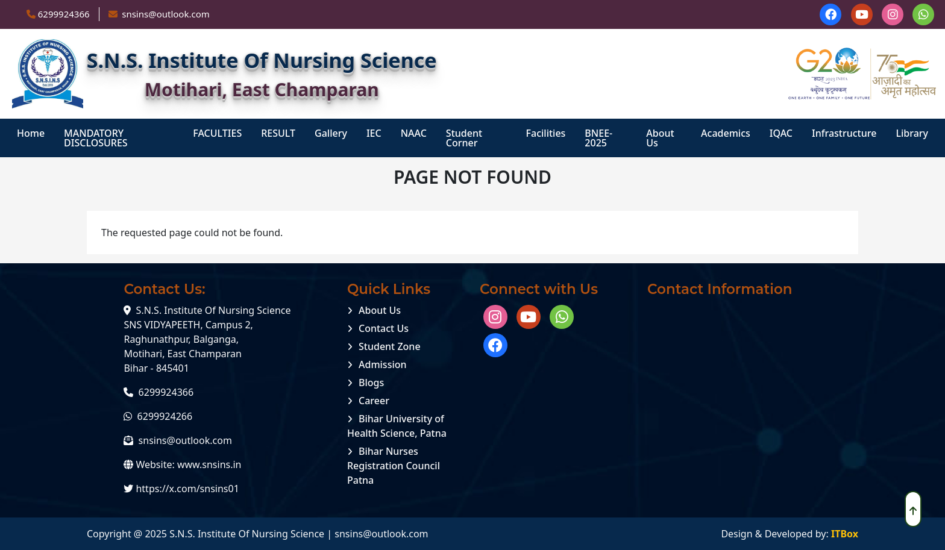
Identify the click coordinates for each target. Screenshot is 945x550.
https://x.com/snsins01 (187, 488)
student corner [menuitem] (464, 138)
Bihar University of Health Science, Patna (397, 426)
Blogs (371, 382)
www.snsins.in (209, 464)
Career (374, 400)
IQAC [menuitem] (781, 133)
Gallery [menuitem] (331, 133)
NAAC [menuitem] (414, 133)
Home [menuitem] (31, 133)
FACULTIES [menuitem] (217, 133)
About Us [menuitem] (660, 138)
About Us (380, 310)
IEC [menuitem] (373, 133)
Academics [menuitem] (725, 133)
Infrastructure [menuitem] (844, 133)
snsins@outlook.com (185, 440)
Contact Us (384, 328)
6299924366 (64, 14)
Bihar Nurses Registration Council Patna (393, 466)
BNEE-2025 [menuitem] (598, 138)
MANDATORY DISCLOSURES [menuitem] (96, 138)
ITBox (844, 533)
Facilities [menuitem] (546, 133)
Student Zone (390, 346)
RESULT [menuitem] (278, 133)
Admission (383, 364)
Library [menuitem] (912, 133)
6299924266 (165, 416)
